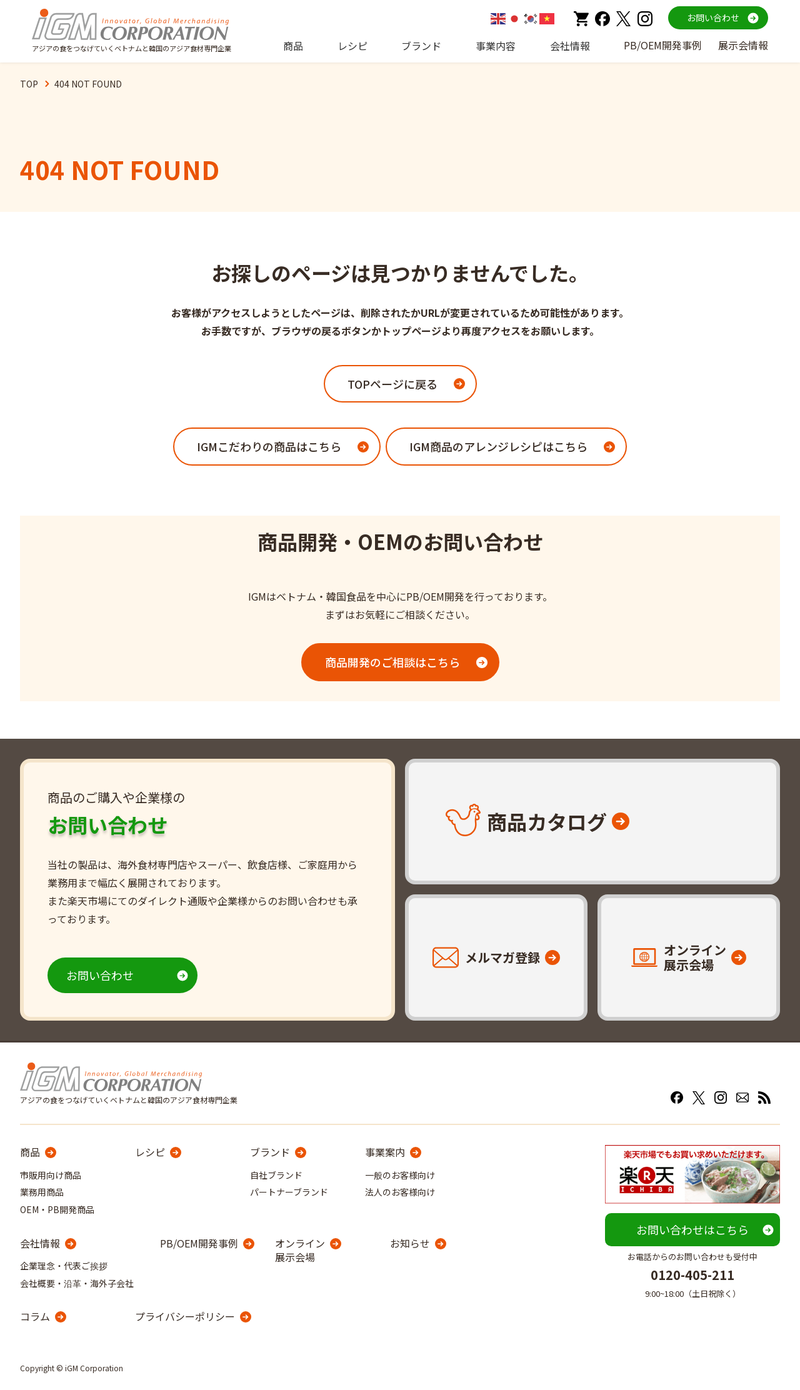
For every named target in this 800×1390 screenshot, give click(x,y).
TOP (29, 84)
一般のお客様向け (400, 1175)
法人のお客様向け (400, 1192)
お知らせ (410, 1243)
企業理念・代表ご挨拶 (64, 1265)
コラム (35, 1316)
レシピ (353, 45)
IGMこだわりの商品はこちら (269, 446)
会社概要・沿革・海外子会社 (77, 1283)
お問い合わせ (713, 17)
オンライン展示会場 (300, 1250)
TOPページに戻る (393, 384)
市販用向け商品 (50, 1175)
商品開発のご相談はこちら (392, 662)
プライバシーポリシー (185, 1316)
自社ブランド (276, 1175)
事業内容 (496, 45)
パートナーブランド (289, 1192)
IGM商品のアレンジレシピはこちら (498, 446)
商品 (293, 45)
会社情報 (570, 45)
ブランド (421, 45)
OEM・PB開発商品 (57, 1209)
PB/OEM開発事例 (663, 45)
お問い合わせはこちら (692, 1229)
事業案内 (385, 1152)
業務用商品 (42, 1192)
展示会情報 (743, 45)
